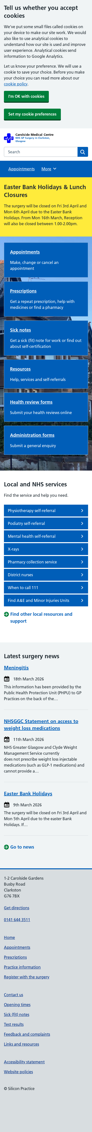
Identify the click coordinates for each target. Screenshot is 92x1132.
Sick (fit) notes (16, 1014)
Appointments (21, 168)
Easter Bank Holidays (28, 793)
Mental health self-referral (46, 536)
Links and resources (21, 1044)
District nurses (46, 575)
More (49, 169)
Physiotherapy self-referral (46, 511)
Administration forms (32, 435)
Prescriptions (23, 291)
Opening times (17, 1004)
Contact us (13, 994)
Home (9, 937)
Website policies (18, 1071)
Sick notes (20, 330)
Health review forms (31, 402)
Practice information (22, 967)
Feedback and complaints (27, 1034)
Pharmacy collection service (46, 562)
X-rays (46, 549)
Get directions (16, 907)
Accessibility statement (24, 1061)
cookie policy (15, 83)
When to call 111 (46, 588)
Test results (14, 1024)
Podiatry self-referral (46, 523)
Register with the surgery (26, 976)
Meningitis (16, 668)
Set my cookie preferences (32, 114)
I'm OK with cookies (26, 96)
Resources (20, 369)
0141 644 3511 (17, 919)
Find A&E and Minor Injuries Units (46, 600)
